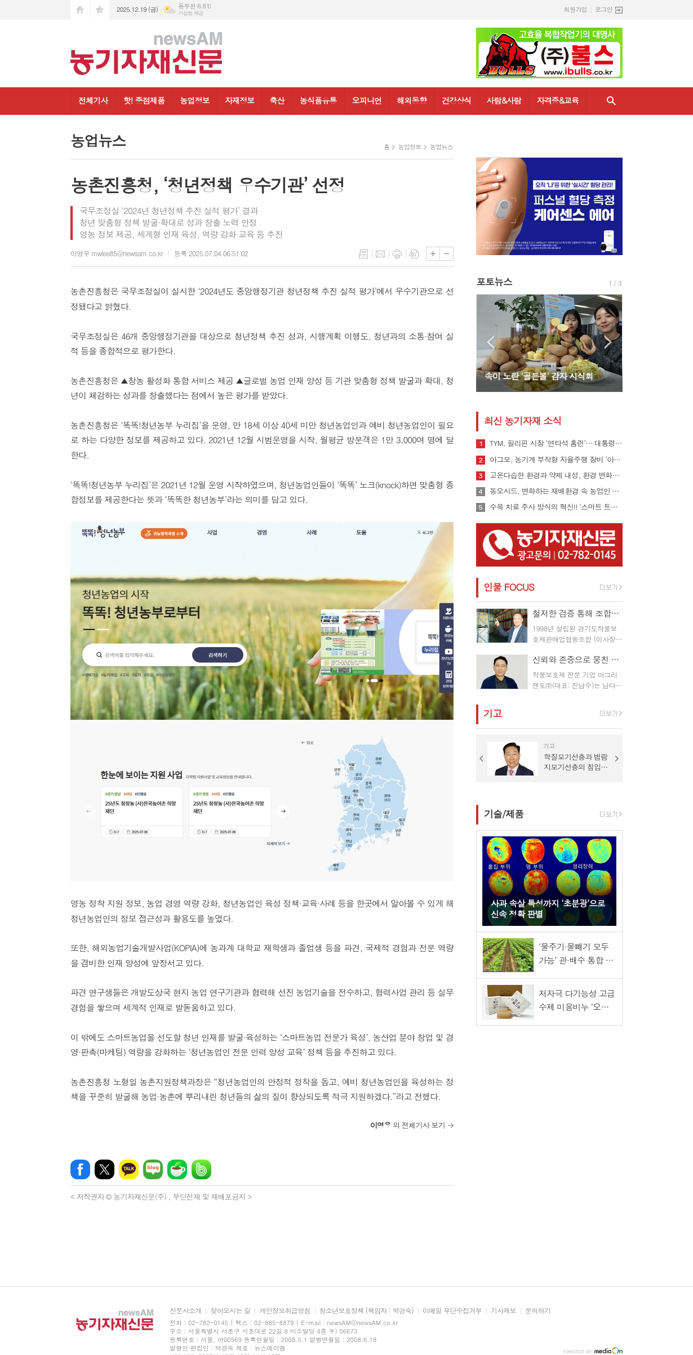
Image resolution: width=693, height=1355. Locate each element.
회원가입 (575, 9)
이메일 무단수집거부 (452, 1311)
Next (608, 342)
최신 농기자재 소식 (522, 420)
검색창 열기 (611, 101)
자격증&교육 (557, 100)
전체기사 (93, 100)
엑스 (104, 1169)
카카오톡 (129, 1169)
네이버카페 (177, 1169)
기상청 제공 (190, 13)
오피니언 (367, 100)
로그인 (603, 9)
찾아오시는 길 (230, 1311)
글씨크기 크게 (433, 254)
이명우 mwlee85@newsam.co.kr (116, 253)
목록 (363, 254)
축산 (276, 100)
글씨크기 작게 (446, 254)
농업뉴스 (441, 146)
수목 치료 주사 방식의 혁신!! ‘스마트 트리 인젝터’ (556, 507)
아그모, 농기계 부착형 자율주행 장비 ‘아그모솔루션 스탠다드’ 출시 (556, 459)
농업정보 (195, 100)
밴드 (201, 1169)
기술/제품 (503, 814)
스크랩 (414, 254)
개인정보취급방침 (284, 1311)
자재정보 (240, 100)
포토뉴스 (494, 281)
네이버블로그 (153, 1169)
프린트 (397, 254)
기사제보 (503, 1311)
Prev (490, 342)
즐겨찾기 (99, 10)
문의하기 (537, 1311)
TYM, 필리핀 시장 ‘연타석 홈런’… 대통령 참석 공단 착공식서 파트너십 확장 (556, 443)
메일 (380, 254)
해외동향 (412, 100)
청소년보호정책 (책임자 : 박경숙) (366, 1311)
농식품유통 (318, 100)
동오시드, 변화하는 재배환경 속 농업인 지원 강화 (556, 491)
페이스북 (80, 1169)
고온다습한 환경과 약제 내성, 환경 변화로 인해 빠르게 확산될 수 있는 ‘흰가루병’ (556, 475)
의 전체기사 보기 (407, 1125)
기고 (492, 713)
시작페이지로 (80, 10)
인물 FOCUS (508, 587)
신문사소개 (185, 1311)
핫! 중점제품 (144, 100)
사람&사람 (503, 100)
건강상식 (457, 100)
